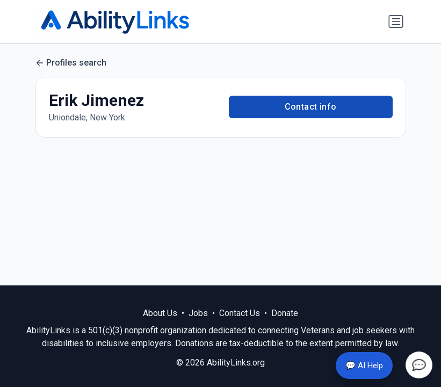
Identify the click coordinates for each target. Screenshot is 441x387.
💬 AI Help (364, 365)
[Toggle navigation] (396, 21)
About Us (160, 313)
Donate (284, 313)
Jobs (198, 313)
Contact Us (239, 313)
